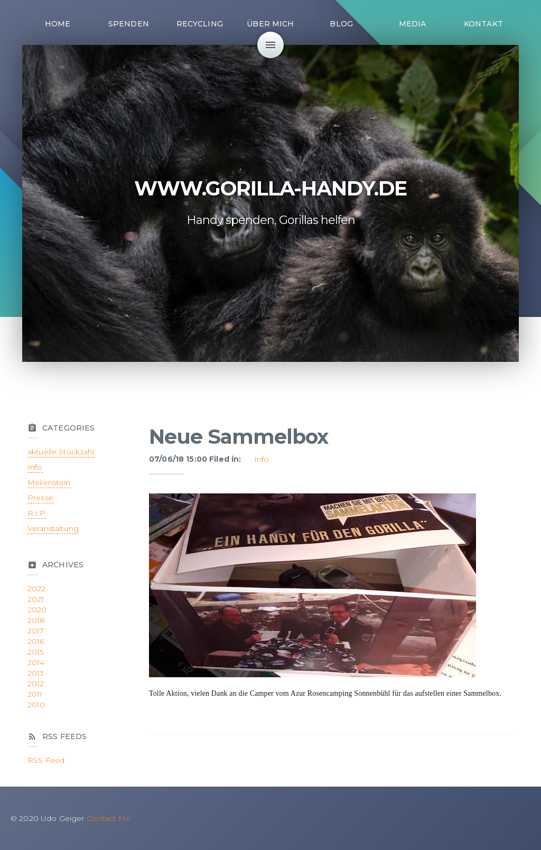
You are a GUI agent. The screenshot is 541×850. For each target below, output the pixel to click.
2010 (36, 704)
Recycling (199, 24)
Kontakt (483, 24)
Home (58, 24)
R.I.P (36, 513)
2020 (37, 609)
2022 (36, 588)
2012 (35, 683)
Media (412, 24)
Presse (40, 497)
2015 (35, 652)
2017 (35, 631)
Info (261, 459)
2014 (36, 662)
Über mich (270, 24)
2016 (35, 641)
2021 (35, 599)
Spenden (128, 24)
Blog (341, 24)
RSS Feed (45, 760)
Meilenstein (49, 482)
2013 (35, 673)
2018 (36, 620)
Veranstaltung (53, 528)
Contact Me (108, 818)
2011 (35, 694)
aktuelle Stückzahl (61, 451)
